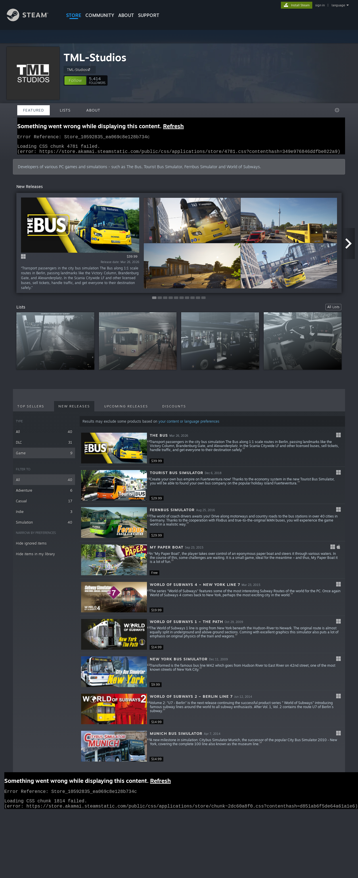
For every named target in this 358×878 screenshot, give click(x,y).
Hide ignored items (31, 547)
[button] (75, 80)
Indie (44, 515)
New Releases (74, 410)
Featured (33, 110)
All (44, 435)
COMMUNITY (99, 15)
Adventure (44, 493)
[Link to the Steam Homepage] (32, 19)
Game (44, 456)
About (126, 15)
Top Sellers (30, 410)
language (338, 5)
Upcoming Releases (126, 410)
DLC (44, 445)
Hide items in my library (35, 557)
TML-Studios (95, 57)
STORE (73, 15)
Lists (65, 110)
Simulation (44, 525)
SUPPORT (148, 15)
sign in (320, 5)
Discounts (174, 410)
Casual (44, 504)
